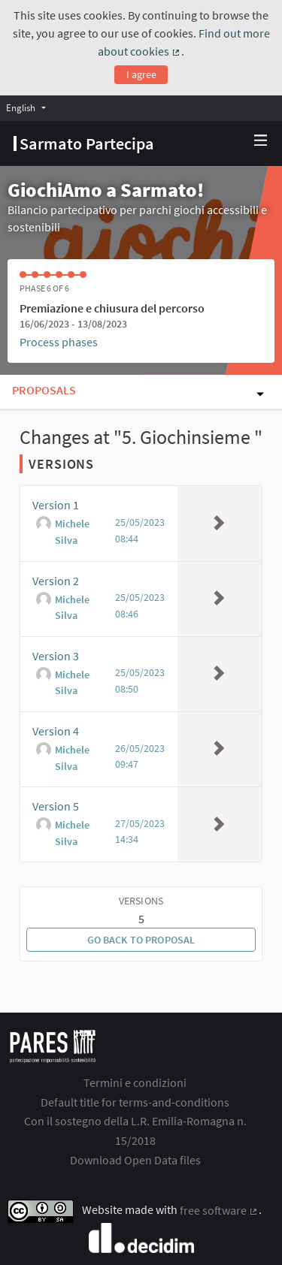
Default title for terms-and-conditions (135, 1102)
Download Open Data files (135, 1159)
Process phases (59, 341)
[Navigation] (261, 141)
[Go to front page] (84, 143)
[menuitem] (29, 108)
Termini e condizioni (134, 1082)
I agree (141, 74)
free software (219, 1210)
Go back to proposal (141, 939)
